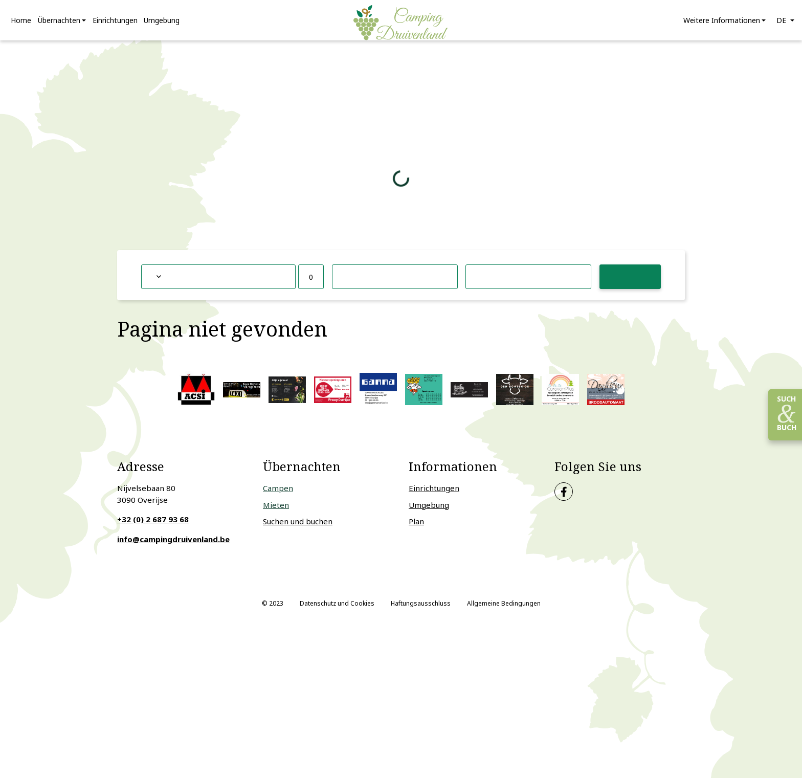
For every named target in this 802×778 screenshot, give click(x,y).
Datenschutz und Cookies (337, 609)
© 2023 (272, 609)
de (782, 23)
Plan (416, 527)
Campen (278, 494)
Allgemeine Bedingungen (504, 609)
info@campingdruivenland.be (173, 545)
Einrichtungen (434, 494)
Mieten (276, 511)
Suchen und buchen (297, 527)
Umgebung (429, 511)
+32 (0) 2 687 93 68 (153, 525)
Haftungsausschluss (421, 609)
